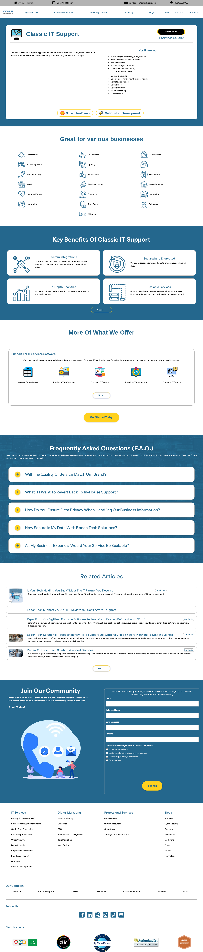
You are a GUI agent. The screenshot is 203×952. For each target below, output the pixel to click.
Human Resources (112, 824)
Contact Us (194, 12)
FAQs (167, 12)
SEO (60, 829)
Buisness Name (113, 710)
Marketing (169, 840)
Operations (109, 829)
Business (169, 818)
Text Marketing (65, 840)
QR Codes (62, 824)
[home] (8, 12)
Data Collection (18, 845)
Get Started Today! (101, 417)
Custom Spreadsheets (21, 834)
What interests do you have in (120, 745)
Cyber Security (18, 840)
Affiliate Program (46, 892)
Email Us (161, 892)
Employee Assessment (22, 851)
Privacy (168, 845)
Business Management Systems (26, 824)
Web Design (63, 845)
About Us (179, 12)
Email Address (112, 722)
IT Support (16, 861)
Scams (168, 851)
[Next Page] (101, 310)
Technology (170, 856)
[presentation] (152, 771)
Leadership (170, 834)
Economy (169, 829)
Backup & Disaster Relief (23, 818)
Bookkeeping (110, 818)
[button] (31, 12)
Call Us (74, 892)
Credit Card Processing (22, 829)
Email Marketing (65, 818)
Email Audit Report (20, 856)
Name (108, 698)
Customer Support (132, 892)
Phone (110, 733)
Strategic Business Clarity (116, 834)
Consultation (101, 892)
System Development (21, 867)
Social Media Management (70, 834)
